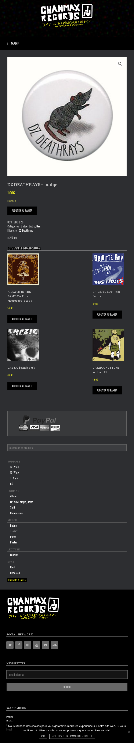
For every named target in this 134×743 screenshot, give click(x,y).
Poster (13, 542)
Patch (13, 537)
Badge (24, 226)
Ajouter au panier (22, 210)
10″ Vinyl (14, 472)
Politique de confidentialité (72, 736)
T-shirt (14, 531)
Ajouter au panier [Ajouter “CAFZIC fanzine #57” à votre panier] (22, 386)
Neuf (38, 226)
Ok (43, 736)
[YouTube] (36, 645)
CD (11, 484)
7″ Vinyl (14, 478)
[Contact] (45, 645)
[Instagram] (27, 645)
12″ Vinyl (14, 467)
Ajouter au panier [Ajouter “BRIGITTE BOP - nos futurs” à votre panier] (107, 314)
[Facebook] (18, 645)
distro (32, 226)
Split (12, 507)
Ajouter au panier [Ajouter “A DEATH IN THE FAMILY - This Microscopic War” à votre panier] (22, 319)
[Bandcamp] (10, 645)
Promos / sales (17, 580)
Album (13, 496)
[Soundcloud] (54, 645)
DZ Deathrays (26, 230)
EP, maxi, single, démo (21, 502)
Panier (9, 717)
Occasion (15, 573)
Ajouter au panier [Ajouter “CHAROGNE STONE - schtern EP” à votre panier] (107, 390)
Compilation (16, 513)
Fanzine (14, 555)
